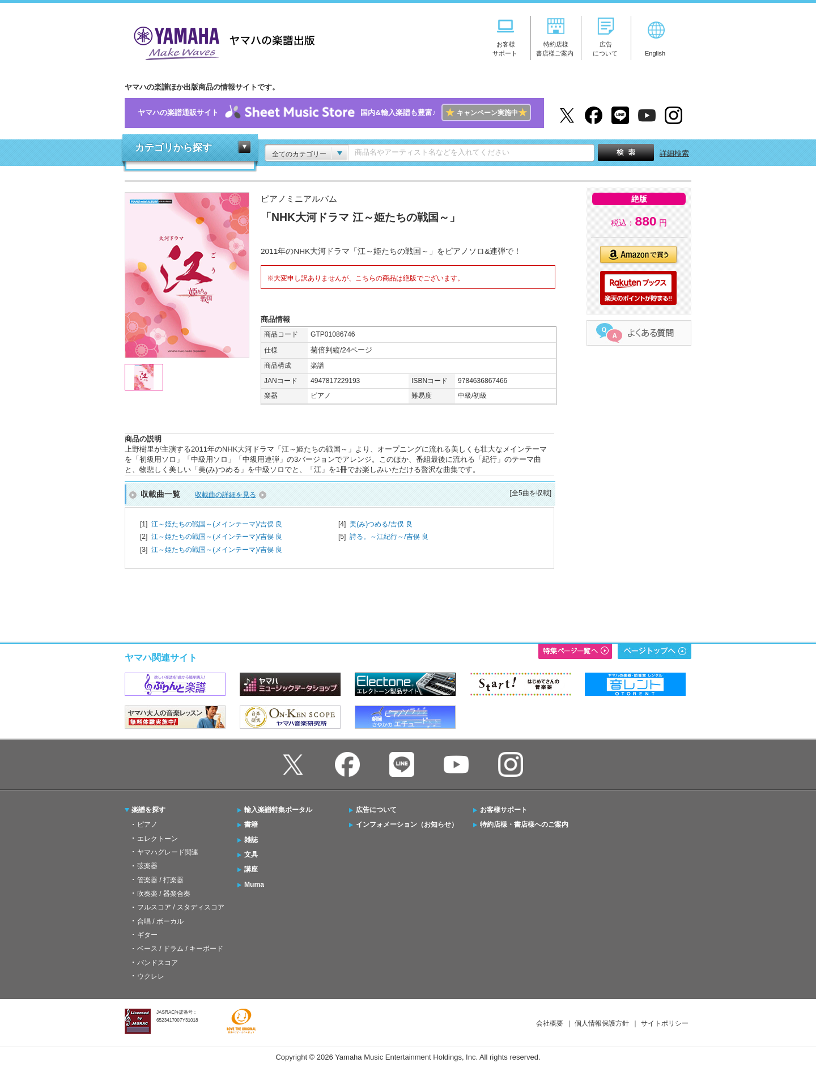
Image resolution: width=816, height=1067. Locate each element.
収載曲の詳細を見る (225, 495)
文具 (251, 854)
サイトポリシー (664, 1023)
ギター (147, 935)
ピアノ (147, 824)
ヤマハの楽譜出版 (221, 41)
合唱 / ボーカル (160, 921)
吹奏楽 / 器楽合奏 (163, 894)
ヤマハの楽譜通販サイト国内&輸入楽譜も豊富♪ (334, 113)
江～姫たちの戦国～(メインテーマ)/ (216, 524)
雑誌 (251, 840)
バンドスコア (157, 963)
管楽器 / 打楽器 (160, 880)
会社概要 (549, 1023)
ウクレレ (150, 976)
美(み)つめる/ (381, 524)
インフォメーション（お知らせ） (407, 824)
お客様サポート (504, 810)
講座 (251, 869)
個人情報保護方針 (602, 1023)
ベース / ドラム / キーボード (180, 949)
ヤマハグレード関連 (167, 852)
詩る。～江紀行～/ (389, 537)
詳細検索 (674, 153)
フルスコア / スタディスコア (180, 907)
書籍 (251, 824)
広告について (376, 810)
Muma (254, 885)
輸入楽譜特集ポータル (278, 810)
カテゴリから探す (173, 147)
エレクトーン (157, 839)
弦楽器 (147, 866)
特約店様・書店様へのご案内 (524, 824)
